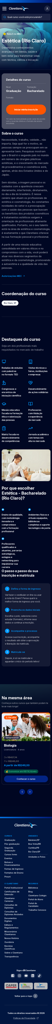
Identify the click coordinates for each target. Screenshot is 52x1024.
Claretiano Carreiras (9, 899)
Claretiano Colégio (37, 895)
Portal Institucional (13, 888)
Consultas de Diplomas (10, 906)
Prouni (7, 876)
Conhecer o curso (26, 779)
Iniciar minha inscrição (26, 109)
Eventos (8, 858)
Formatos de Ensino (13, 873)
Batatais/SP (34, 840)
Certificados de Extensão (11, 893)
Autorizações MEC (13, 276)
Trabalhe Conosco (37, 910)
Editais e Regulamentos (11, 926)
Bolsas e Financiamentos (12, 863)
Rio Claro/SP (34, 851)
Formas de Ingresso (13, 869)
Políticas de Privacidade (26, 1018)
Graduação (9, 840)
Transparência (11, 956)
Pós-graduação (12, 844)
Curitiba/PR (33, 848)
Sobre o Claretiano (13, 952)
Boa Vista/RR (34, 844)
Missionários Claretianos (10, 933)
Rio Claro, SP (10, 303)
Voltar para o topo (26, 996)
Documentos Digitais (10, 919)
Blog (30, 891)
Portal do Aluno (35, 899)
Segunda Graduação (9, 849)
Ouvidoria (9, 942)
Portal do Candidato (33, 904)
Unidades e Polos (36, 857)
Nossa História (11, 938)
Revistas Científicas (9, 947)
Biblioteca (33, 888)
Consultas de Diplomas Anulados (13, 913)
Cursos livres (10, 854)
